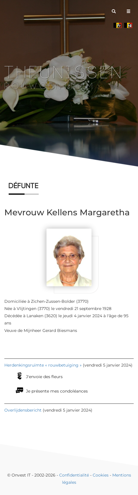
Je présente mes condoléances (57, 391)
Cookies (101, 475)
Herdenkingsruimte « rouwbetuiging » (43, 365)
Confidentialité (74, 475)
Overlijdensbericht (23, 410)
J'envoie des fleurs (44, 376)
